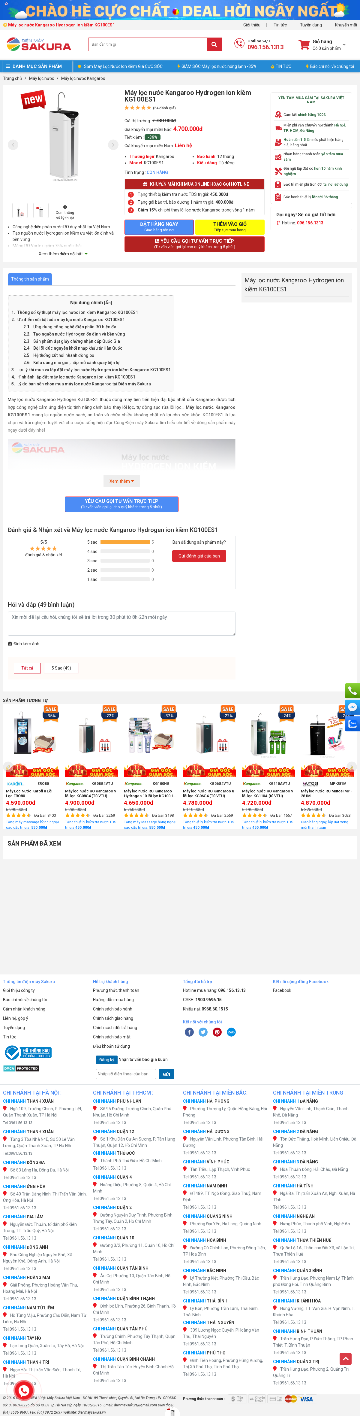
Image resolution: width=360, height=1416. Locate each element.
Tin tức (280, 25)
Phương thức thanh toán (116, 990)
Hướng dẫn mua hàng (113, 999)
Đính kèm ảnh (23, 643)
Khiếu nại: (205, 1009)
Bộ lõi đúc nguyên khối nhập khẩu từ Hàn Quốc (77, 348)
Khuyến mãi (346, 25)
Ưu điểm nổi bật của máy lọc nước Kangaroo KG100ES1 (71, 319)
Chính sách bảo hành (112, 1009)
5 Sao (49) (61, 668)
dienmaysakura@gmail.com (135, 1405)
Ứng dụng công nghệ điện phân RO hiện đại (75, 326)
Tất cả (27, 668)
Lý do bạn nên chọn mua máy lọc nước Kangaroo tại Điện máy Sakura (84, 383)
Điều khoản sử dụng (111, 1046)
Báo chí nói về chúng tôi (330, 66)
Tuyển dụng (311, 25)
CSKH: (202, 999)
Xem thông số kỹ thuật (65, 212)
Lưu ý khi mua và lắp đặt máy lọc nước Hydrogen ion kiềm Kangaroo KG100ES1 (94, 369)
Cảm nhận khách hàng (24, 1009)
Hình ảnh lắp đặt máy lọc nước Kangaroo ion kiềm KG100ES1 (76, 377)
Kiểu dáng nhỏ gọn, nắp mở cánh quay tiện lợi (77, 362)
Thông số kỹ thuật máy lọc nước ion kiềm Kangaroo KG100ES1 (77, 312)
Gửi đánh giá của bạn (199, 556)
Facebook (282, 990)
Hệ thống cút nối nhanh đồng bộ (63, 355)
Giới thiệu (251, 25)
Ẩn (108, 302)
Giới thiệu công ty (19, 990)
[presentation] (13, 145)
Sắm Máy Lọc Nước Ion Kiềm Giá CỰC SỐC (123, 66)
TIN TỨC (281, 66)
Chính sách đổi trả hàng (115, 1027)
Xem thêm (122, 481)
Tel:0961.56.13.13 (17, 1122)
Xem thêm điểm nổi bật (61, 253)
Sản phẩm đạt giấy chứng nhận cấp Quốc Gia (76, 341)
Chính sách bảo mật (111, 1037)
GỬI (166, 1074)
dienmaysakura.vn (92, 1412)
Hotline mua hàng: (214, 990)
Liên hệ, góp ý (15, 1018)
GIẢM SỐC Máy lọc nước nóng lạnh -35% (217, 66)
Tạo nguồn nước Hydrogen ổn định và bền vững (79, 334)
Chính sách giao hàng (113, 1018)
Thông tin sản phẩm (30, 279)
